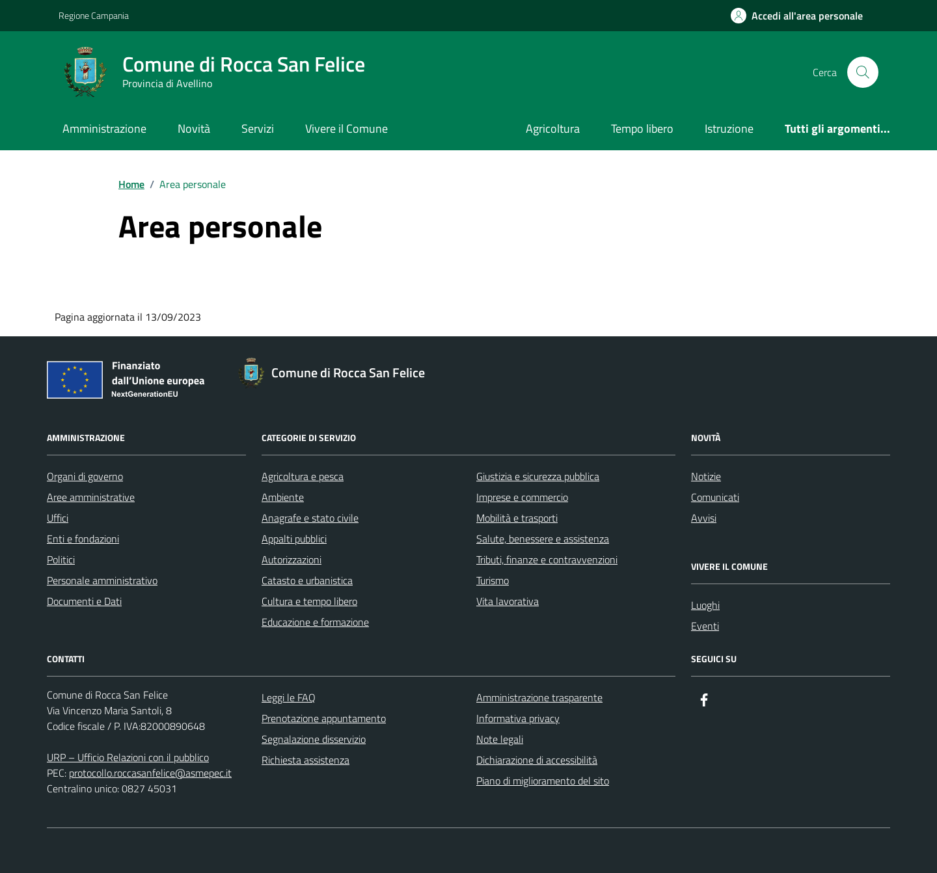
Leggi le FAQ (289, 697)
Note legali (499, 739)
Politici (61, 559)
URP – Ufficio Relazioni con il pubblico (128, 757)
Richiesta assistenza (305, 760)
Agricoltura (553, 128)
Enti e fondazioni (83, 538)
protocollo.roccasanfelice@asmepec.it (150, 773)
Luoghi (705, 605)
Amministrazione (104, 128)
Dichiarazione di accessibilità (536, 760)
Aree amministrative (91, 497)
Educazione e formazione (315, 622)
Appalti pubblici (294, 538)
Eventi (705, 626)
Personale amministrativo (102, 580)
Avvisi (703, 518)
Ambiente (283, 497)
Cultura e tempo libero (309, 601)
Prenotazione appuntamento (324, 718)
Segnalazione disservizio (314, 739)
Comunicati (715, 497)
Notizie (706, 476)
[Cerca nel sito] (862, 72)
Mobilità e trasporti (517, 518)
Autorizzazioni (291, 559)
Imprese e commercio (522, 497)
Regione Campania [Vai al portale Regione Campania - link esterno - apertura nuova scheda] (94, 15)
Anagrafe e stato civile (310, 518)
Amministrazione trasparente (539, 697)
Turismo (492, 580)
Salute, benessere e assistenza (542, 538)
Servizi (257, 128)
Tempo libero (642, 128)
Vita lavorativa (507, 601)
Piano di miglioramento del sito (542, 780)
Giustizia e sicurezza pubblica (537, 476)
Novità (194, 128)
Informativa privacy (518, 718)
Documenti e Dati (84, 601)
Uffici (57, 518)
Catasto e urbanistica (307, 580)
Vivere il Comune (346, 128)
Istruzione (729, 128)
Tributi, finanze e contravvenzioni (547, 559)
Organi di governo (85, 476)
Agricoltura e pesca (303, 476)
